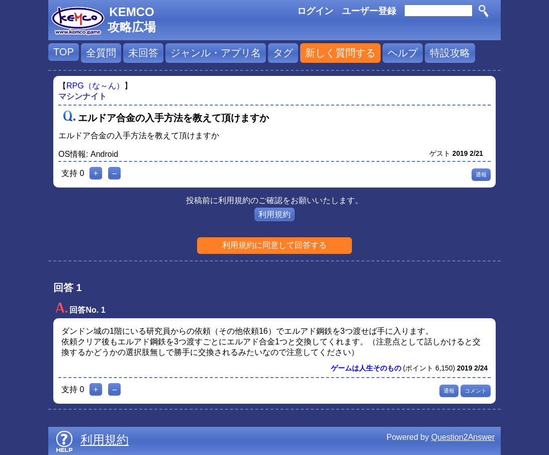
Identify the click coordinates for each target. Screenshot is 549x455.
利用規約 (274, 214)
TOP (63, 51)
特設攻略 (450, 52)
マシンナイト (82, 96)
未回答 (143, 52)
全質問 (101, 52)
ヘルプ (403, 52)
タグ (283, 52)
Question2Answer (463, 437)
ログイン (315, 11)
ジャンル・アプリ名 (215, 52)
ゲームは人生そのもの (366, 368)
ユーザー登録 (369, 11)
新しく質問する (340, 52)
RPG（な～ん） (95, 85)
